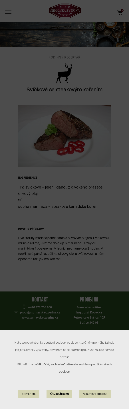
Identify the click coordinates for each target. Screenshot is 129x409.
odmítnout (29, 394)
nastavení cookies (95, 394)
